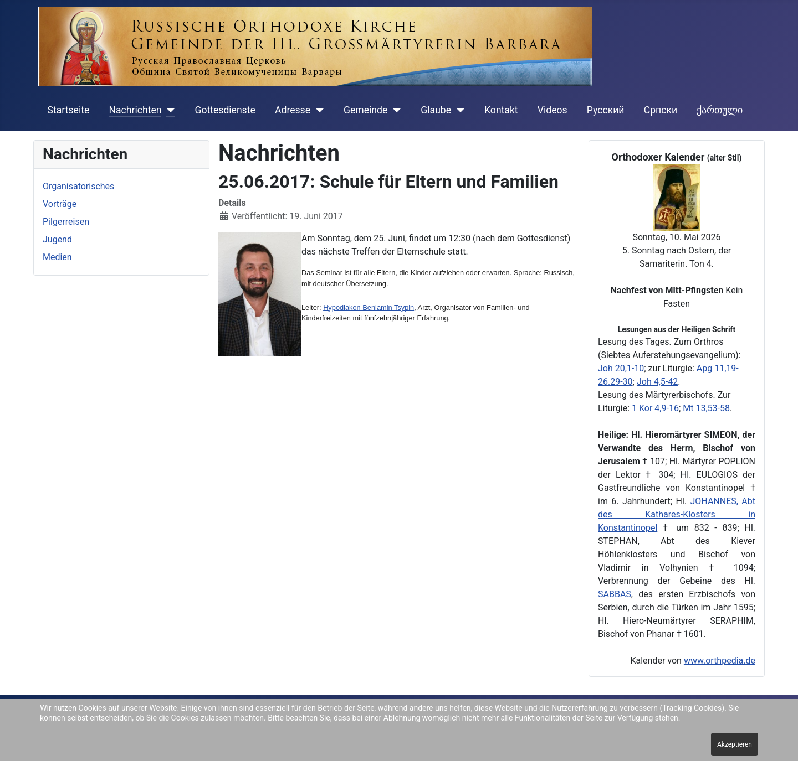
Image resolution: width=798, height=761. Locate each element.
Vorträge (59, 204)
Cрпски (660, 110)
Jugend (57, 239)
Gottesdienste (225, 110)
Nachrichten (135, 110)
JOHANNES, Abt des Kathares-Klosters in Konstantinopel (676, 514)
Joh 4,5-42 (657, 381)
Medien (57, 257)
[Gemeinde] (394, 110)
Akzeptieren (734, 744)
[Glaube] (458, 110)
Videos (552, 110)
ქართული (720, 110)
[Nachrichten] (168, 110)
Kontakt (501, 110)
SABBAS (614, 594)
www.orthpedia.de (719, 660)
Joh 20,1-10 (621, 368)
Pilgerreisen (66, 221)
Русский (606, 110)
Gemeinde (365, 110)
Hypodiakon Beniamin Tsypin (368, 307)
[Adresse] (317, 110)
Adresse (292, 110)
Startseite (69, 110)
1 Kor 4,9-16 (655, 408)
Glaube (436, 110)
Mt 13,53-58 (706, 408)
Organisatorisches (78, 186)
